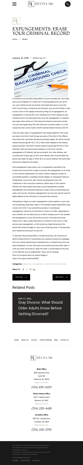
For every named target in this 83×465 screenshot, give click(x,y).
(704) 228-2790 (41, 429)
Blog (56, 340)
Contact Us (64, 340)
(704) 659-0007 (41, 387)
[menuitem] (15, 460)
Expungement (38, 264)
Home (16, 340)
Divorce (34, 340)
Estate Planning (46, 340)
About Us (25, 340)
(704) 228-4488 (41, 408)
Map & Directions (41, 382)
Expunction (26, 264)
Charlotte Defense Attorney (55, 264)
